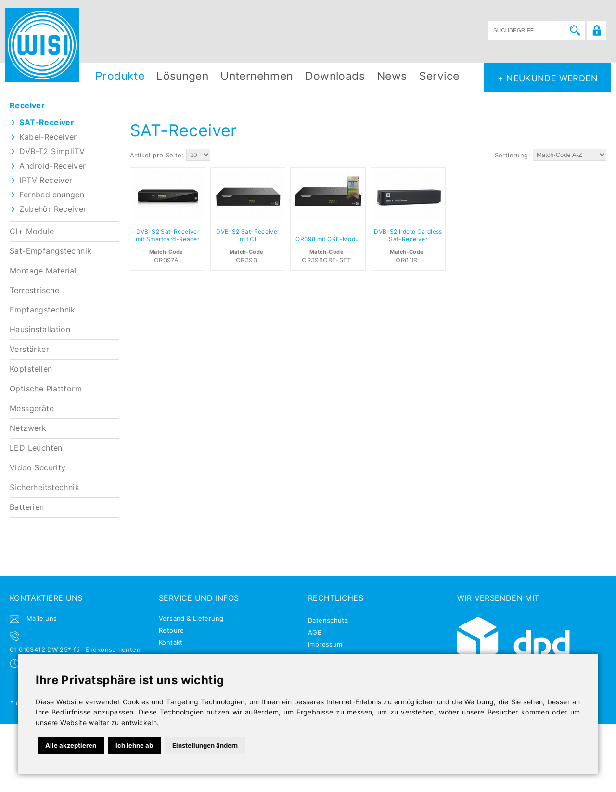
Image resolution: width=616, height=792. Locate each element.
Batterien (27, 507)
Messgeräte (32, 408)
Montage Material (43, 270)
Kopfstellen (31, 369)
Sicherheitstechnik (44, 487)
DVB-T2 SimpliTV (52, 151)
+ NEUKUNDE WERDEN (548, 78)
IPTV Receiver (45, 180)
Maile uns (41, 618)
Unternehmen (256, 76)
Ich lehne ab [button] (134, 745)
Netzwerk (28, 428)
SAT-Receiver (46, 122)
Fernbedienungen (51, 194)
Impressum (325, 644)
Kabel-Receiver (48, 137)
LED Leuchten (36, 448)
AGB (314, 632)
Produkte (119, 76)
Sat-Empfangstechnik (50, 251)
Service (439, 76)
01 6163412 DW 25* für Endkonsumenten (75, 649)
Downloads (335, 76)
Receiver (27, 105)
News (392, 76)
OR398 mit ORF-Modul (327, 239)
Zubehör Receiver (52, 209)
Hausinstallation (40, 329)
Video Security (37, 467)
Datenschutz (328, 620)
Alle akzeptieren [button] (70, 745)
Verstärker (29, 349)
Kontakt (171, 642)
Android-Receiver (52, 165)
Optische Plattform (46, 388)
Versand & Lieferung (191, 618)
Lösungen (182, 76)
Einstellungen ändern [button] (205, 745)
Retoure (171, 630)
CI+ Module (32, 231)
